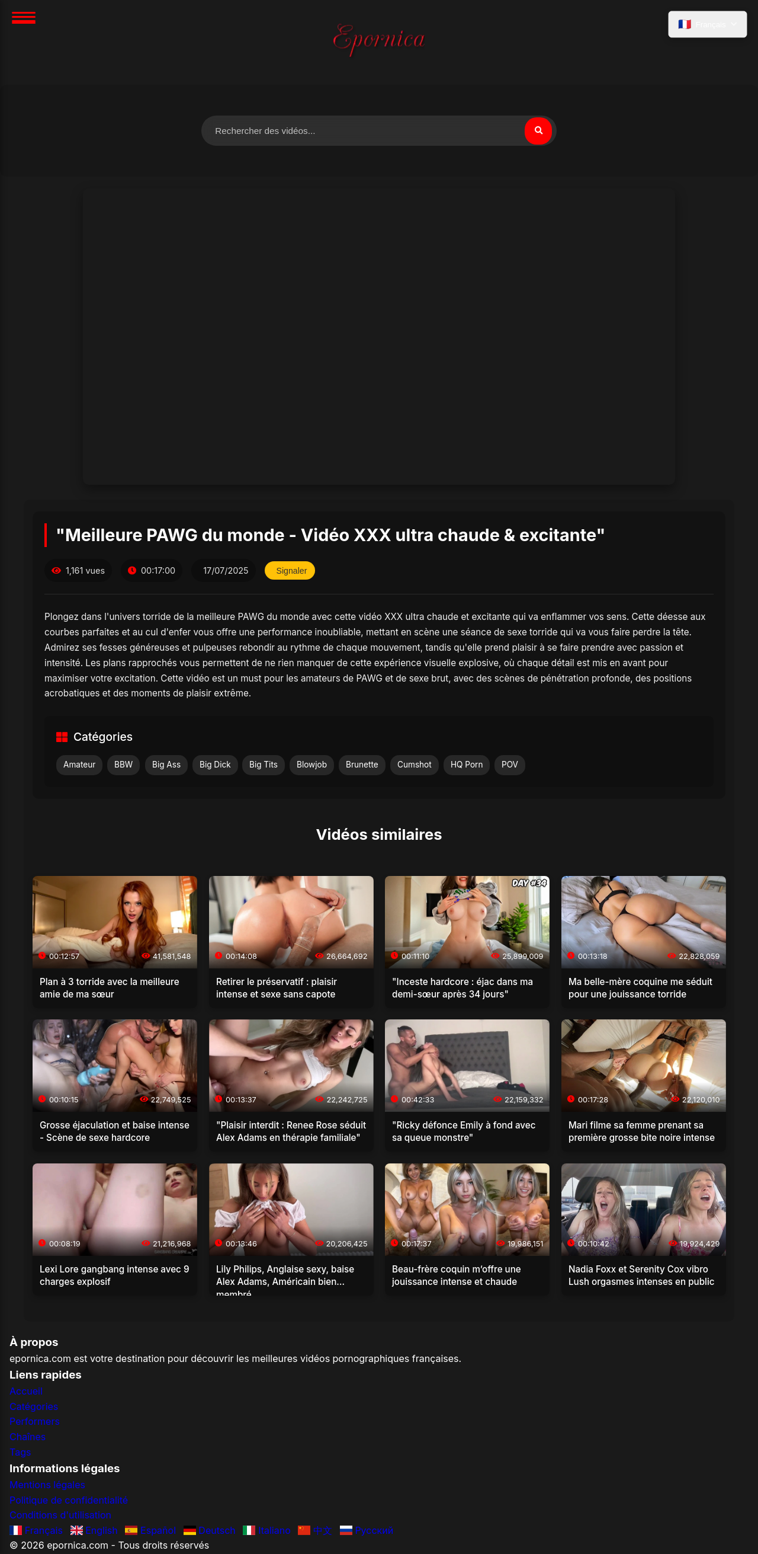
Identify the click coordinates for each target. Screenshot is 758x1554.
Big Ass (166, 765)
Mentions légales (47, 1485)
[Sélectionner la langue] (706, 25)
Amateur (79, 765)
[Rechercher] (537, 131)
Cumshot (414, 765)
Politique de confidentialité (68, 1501)
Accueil (26, 1392)
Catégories (33, 1407)
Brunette (362, 765)
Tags (20, 1453)
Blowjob (312, 765)
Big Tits (263, 765)
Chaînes (27, 1437)
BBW (123, 765)
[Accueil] (379, 42)
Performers (34, 1422)
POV (510, 765)
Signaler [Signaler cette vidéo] (293, 571)
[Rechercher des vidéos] (379, 131)
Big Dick (215, 765)
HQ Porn (467, 765)
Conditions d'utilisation (60, 1516)
